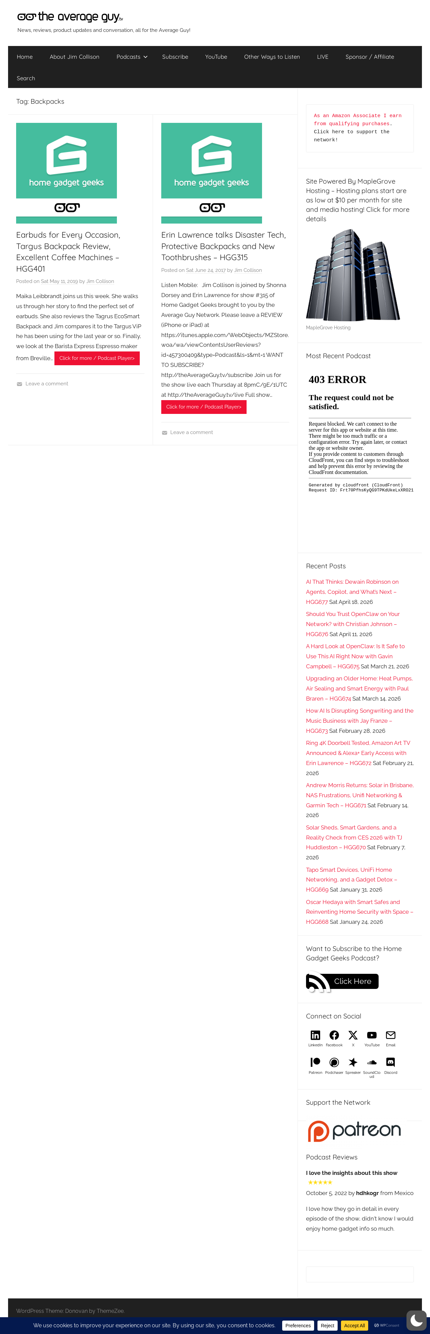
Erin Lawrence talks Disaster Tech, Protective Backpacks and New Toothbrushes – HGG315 (223, 246)
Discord (390, 1072)
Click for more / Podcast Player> (97, 358)
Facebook (334, 1045)
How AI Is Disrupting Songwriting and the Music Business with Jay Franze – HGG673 (360, 720)
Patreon (315, 1072)
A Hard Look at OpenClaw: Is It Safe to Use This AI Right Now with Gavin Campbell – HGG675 (355, 656)
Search (26, 78)
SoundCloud (372, 1074)
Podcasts (132, 56)
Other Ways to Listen (272, 56)
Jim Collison (100, 281)
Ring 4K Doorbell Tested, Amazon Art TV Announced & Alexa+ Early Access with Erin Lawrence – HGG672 (358, 753)
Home (25, 56)
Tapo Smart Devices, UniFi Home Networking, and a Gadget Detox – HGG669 (351, 879)
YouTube (216, 56)
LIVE (323, 56)
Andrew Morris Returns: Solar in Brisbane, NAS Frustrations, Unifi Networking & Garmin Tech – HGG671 (360, 795)
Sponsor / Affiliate (370, 56)
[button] (416, 1321)
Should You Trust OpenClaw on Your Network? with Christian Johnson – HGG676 (353, 624)
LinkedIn (315, 1045)
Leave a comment (47, 384)
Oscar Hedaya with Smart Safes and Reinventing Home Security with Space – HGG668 (360, 912)
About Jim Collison (74, 56)
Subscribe (175, 56)
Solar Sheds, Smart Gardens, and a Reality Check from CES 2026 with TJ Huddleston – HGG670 (354, 837)
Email (390, 1045)
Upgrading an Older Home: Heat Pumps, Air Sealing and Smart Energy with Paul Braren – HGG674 (359, 688)
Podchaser (334, 1072)
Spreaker (353, 1072)
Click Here (353, 981)
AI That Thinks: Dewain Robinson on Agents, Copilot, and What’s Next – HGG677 (352, 591)
